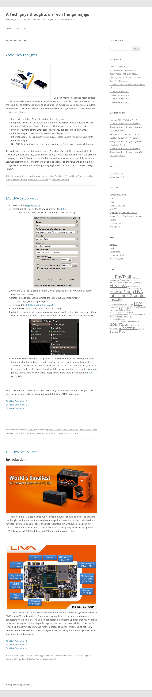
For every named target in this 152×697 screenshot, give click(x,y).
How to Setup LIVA (70, 429)
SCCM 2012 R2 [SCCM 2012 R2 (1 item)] (122, 317)
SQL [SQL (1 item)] (130, 317)
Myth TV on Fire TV (118, 66)
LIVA (8, 179)
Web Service (115, 226)
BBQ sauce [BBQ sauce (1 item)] (136, 278)
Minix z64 (15, 179)
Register (113, 244)
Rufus (63, 208)
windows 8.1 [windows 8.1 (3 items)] (128, 328)
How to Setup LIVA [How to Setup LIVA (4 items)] (126, 291)
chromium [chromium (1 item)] (130, 280)
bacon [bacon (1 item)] (112, 278)
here (89, 372)
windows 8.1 (33, 179)
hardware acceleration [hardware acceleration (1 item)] (134, 289)
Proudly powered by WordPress (19, 684)
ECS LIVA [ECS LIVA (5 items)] (118, 285)
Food (112, 202)
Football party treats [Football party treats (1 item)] (117, 289)
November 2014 (117, 177)
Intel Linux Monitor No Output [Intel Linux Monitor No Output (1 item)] (121, 305)
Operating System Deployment (123, 212)
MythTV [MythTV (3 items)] (124, 309)
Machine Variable (117, 205)
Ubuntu (113, 219)
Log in (112, 248)
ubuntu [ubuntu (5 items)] (117, 324)
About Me (21, 28)
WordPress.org (116, 258)
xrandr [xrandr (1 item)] (141, 329)
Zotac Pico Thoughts (21, 55)
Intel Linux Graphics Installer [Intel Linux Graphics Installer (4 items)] (127, 297)
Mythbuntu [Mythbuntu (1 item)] (114, 310)
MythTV (31, 429)
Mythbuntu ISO (33, 205)
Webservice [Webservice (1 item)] (114, 329)
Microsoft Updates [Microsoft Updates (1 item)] (131, 307)
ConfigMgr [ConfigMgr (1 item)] (139, 282)
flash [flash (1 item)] (134, 286)
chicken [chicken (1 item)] (123, 280)
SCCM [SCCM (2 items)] (113, 316)
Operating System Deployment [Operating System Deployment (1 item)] (121, 312)
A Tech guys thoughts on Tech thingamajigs (47, 14)
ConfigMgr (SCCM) (118, 194)
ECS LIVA (63, 176)
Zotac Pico (43, 179)
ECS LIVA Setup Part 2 (22, 198)
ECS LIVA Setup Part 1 (16, 401)
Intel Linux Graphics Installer (80, 176)
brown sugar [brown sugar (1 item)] (114, 280)
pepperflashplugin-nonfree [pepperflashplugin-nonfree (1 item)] (120, 314)
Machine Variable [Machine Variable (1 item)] (116, 307)
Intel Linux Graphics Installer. (41, 305)
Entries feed (115, 251)
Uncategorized (34, 176)
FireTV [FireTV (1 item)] (129, 286)
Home (8, 28)
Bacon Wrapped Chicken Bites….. (124, 73)
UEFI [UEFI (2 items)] (127, 324)
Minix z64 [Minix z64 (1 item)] (142, 307)
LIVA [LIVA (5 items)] (138, 303)
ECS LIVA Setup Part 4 (16, 408)
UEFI (34, 433)
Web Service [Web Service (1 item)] (135, 325)
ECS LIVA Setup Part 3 (16, 404)
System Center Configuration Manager (127, 216)
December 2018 (116, 173)
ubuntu (23, 179)
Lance (112, 120)
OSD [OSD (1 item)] (135, 312)
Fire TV (112, 198)
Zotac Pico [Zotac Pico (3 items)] (117, 331)
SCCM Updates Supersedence (123, 70)
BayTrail (54, 176)
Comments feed (117, 255)
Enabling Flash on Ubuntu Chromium (126, 77)
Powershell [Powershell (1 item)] (135, 314)
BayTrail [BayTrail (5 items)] (123, 277)
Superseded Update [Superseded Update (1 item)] (117, 319)
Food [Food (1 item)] (139, 286)
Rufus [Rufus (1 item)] (142, 314)
